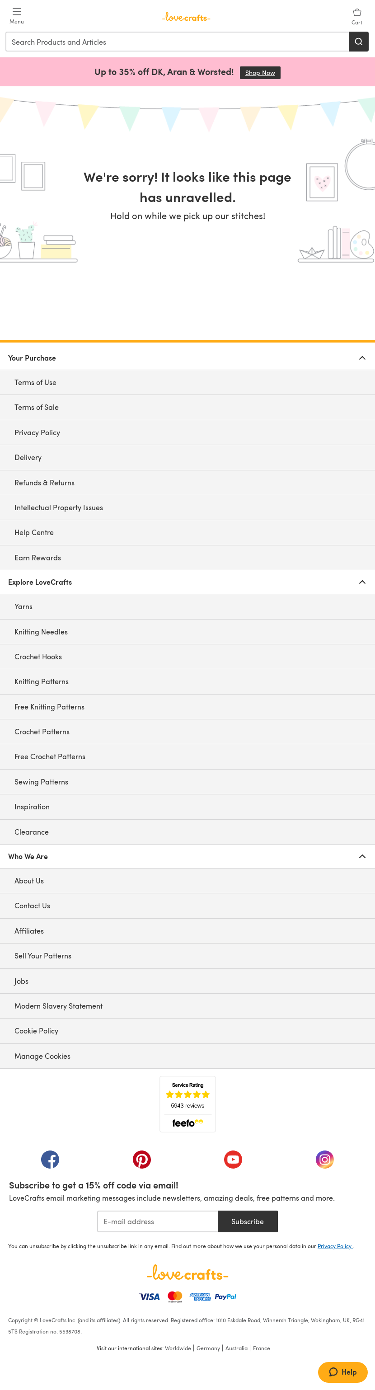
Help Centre (34, 532)
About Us (29, 880)
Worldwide (178, 1348)
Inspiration (32, 806)
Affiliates (29, 930)
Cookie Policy (36, 1030)
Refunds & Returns (44, 482)
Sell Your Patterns (42, 955)
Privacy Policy (37, 432)
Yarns (23, 606)
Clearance (31, 831)
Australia (236, 1348)
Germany (208, 1348)
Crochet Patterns (42, 731)
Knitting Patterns (41, 681)
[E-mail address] (157, 1221)
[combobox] (177, 42)
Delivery (28, 457)
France (261, 1348)
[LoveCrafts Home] (187, 1272)
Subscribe (247, 1221)
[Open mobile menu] (16, 16)
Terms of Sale (36, 407)
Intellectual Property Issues (58, 507)
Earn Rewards (37, 557)
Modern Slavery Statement (58, 1005)
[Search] (359, 42)
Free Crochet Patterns (49, 756)
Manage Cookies (42, 1056)
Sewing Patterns (41, 781)
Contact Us (32, 905)
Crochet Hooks (38, 656)
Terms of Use (35, 382)
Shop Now (263, 72)
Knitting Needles (41, 631)
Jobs (21, 981)
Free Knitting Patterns (49, 706)
